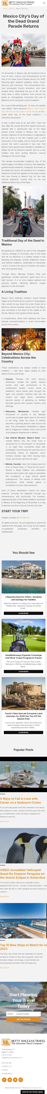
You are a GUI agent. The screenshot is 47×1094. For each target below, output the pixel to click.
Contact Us (6, 1066)
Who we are (6, 1063)
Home (5, 8)
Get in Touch (23, 1019)
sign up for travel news (32, 1092)
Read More (4, 821)
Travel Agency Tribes (36, 1088)
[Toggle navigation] (44, 3)
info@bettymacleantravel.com (12, 1058)
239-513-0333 (7, 1055)
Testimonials (7, 1074)
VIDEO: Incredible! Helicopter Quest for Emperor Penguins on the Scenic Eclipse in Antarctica (22, 873)
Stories (11, 8)
